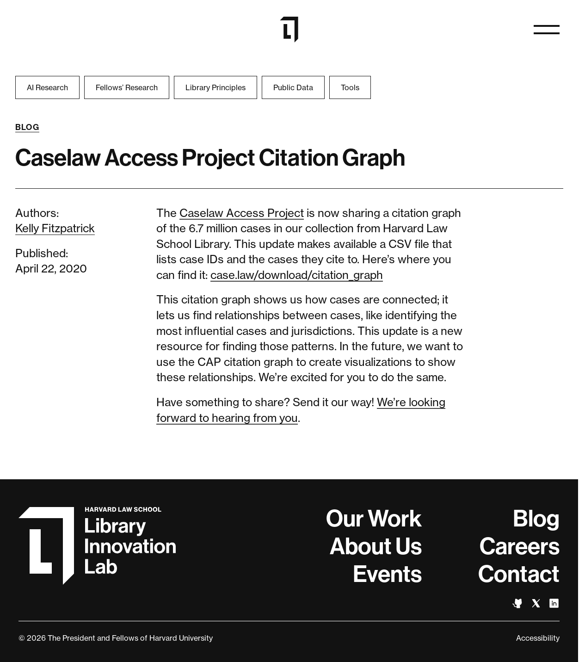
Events (387, 574)
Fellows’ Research (127, 87)
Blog (27, 127)
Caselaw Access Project (241, 213)
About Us (376, 546)
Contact (519, 574)
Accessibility (538, 638)
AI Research (47, 87)
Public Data (293, 87)
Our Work (374, 518)
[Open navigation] (547, 30)
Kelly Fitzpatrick (55, 228)
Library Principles (215, 87)
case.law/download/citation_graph (296, 275)
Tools (350, 87)
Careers (520, 546)
